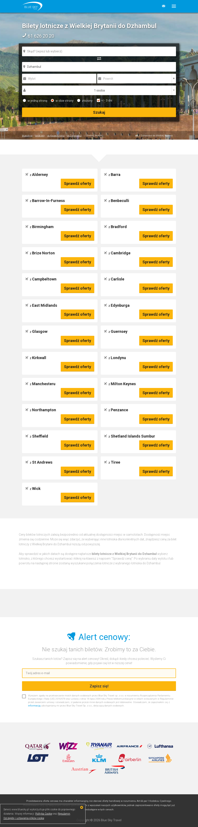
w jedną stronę (35, 100)
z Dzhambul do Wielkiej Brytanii (156, 135)
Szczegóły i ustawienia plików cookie (23, 818)
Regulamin (64, 813)
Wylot (31, 78)
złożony (85, 100)
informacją (34, 705)
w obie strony (62, 100)
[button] (172, 6)
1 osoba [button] (99, 90)
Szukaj (99, 112)
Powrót (108, 78)
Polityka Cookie (43, 813)
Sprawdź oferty (77, 183)
